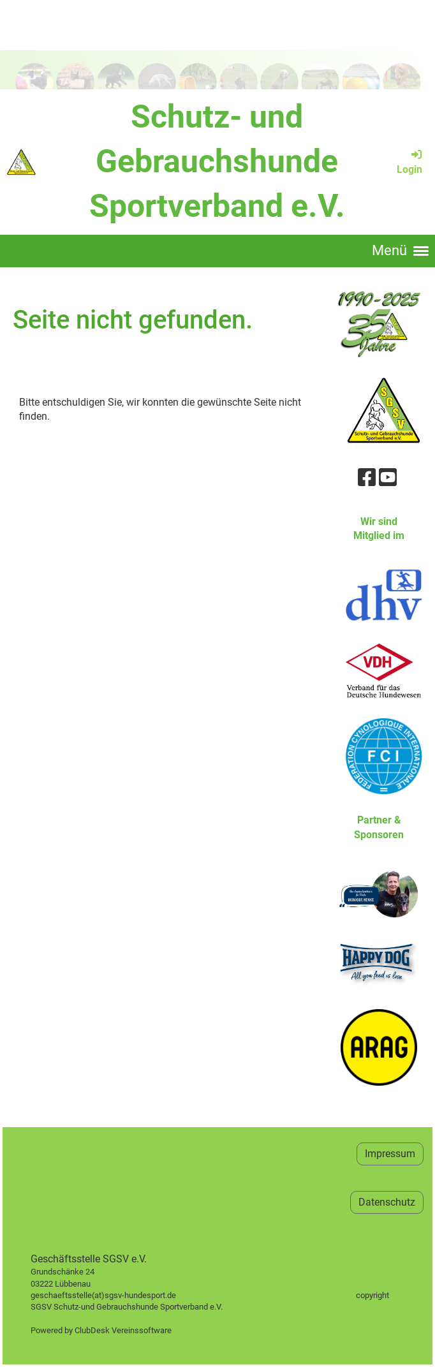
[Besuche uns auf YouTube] (388, 478)
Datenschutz (386, 1202)
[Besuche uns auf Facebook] (367, 478)
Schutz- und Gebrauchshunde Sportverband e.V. (217, 161)
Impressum (390, 1154)
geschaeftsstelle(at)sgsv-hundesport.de (118, 1295)
